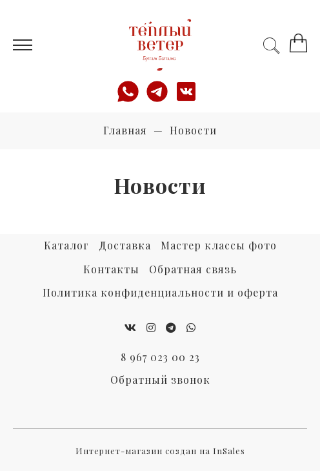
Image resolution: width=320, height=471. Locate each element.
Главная (125, 130)
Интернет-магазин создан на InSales (160, 450)
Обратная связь (193, 269)
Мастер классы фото (219, 245)
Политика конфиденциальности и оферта (160, 292)
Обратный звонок (160, 379)
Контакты (111, 269)
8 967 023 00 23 (160, 357)
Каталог (66, 245)
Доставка (125, 245)
